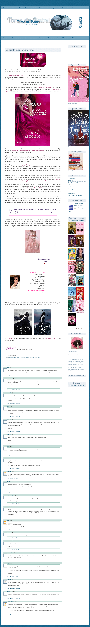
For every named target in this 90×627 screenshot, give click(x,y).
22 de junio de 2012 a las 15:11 (13, 492)
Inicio (34, 621)
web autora (42, 294)
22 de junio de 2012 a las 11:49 (13, 416)
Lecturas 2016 (55, 38)
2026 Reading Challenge (77, 203)
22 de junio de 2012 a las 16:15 (13, 517)
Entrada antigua (58, 621)
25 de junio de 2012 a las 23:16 (13, 588)
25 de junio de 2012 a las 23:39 (13, 598)
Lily (8, 563)
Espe (8, 446)
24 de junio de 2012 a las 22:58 (13, 576)
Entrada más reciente (7, 621)
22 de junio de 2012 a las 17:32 (13, 529)
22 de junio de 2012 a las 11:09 (13, 375)
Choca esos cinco (17, 38)
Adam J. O (9, 591)
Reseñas (5, 8)
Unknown (9, 471)
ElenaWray (9, 378)
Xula (8, 367)
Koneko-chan (10, 507)
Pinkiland (9, 481)
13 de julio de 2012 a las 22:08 (13, 614)
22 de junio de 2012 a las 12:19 (13, 443)
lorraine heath (26, 357)
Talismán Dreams (11, 601)
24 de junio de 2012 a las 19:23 (13, 560)
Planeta (42, 278)
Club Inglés (70, 184)
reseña (39, 357)
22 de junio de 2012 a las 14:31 (13, 478)
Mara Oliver (10, 458)
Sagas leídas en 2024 (73, 182)
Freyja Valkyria (10, 495)
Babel (75, 205)
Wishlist (72, 38)
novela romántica (33, 357)
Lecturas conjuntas (31, 38)
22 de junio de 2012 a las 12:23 (13, 455)
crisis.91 (9, 419)
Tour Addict (70, 8)
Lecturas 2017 (44, 38)
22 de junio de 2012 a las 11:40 (13, 403)
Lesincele (9, 392)
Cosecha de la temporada (18, 8)
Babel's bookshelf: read (76, 221)
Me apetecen (32, 8)
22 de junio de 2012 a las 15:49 (13, 503)
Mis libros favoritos (77, 386)
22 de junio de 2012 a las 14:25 (13, 468)
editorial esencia (12, 357)
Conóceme (6, 38)
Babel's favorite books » (81, 328)
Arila (8, 406)
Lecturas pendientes (72, 189)
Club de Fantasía (44, 8)
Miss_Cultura (10, 552)
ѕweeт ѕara (9, 541)
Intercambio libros (72, 193)
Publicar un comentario (10, 618)
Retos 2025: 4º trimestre (73, 191)
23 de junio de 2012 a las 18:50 (13, 549)
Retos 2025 (70, 180)
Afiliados (65, 38)
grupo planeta (20, 357)
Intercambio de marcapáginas (75, 195)
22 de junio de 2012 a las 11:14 (13, 389)
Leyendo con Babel (58, 8)
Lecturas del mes (72, 178)
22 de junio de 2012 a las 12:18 (13, 431)
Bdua (8, 520)
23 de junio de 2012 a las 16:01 (13, 537)
